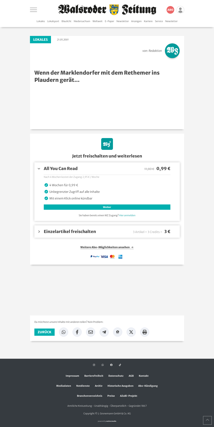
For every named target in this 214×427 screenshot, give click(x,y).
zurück (44, 332)
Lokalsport (53, 21)
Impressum (72, 375)
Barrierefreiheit (93, 375)
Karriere (148, 21)
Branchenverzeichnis (89, 395)
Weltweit (98, 21)
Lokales (41, 21)
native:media (111, 421)
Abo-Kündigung (148, 385)
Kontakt (143, 375)
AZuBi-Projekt (128, 395)
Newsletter (122, 21)
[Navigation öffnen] (33, 10)
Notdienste (83, 385)
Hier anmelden (127, 215)
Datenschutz (116, 375)
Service (159, 21)
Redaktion (155, 51)
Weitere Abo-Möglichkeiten (107, 247)
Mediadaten (63, 385)
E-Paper (109, 21)
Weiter (107, 207)
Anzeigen (136, 21)
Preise (111, 395)
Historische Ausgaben (121, 385)
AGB (131, 375)
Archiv (98, 385)
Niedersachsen (82, 21)
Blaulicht (66, 21)
